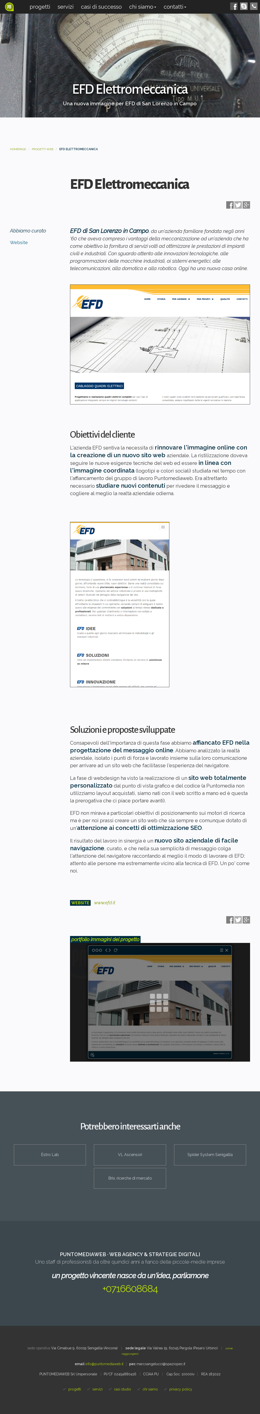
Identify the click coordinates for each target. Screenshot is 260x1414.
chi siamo (150, 1389)
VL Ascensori (130, 1154)
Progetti (40, 6)
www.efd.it (104, 902)
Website (19, 242)
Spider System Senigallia (210, 1154)
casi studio (122, 1389)
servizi (97, 1389)
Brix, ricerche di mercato (130, 1178)
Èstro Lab (50, 1154)
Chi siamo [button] (142, 6)
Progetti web (42, 149)
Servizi (66, 6)
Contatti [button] (175, 6)
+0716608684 (130, 1288)
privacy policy (180, 1389)
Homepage (18, 149)
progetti (74, 1389)
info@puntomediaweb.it (104, 1364)
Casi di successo (101, 6)
